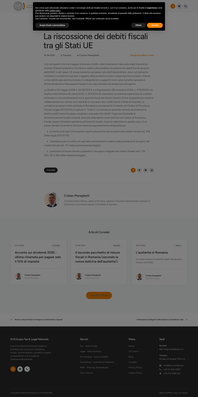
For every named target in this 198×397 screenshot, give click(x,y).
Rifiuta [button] (139, 25)
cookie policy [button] (55, 10)
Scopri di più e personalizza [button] (52, 25)
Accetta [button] (154, 25)
